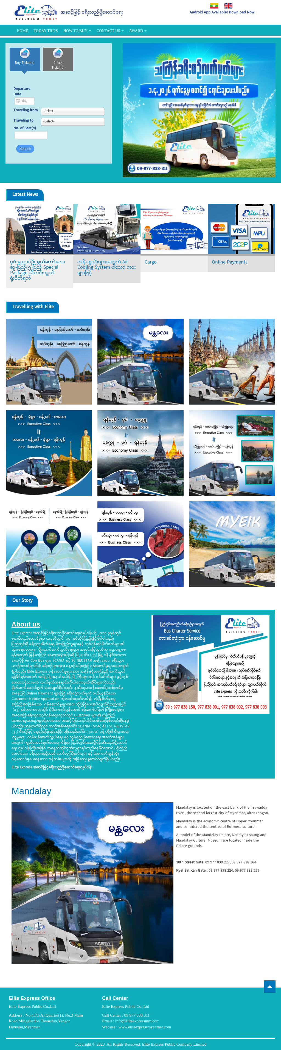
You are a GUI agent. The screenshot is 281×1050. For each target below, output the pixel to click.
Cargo (151, 262)
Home (22, 31)
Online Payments (230, 262)
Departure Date (21, 95)
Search (25, 152)
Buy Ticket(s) (27, 67)
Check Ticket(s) (65, 67)
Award (138, 31)
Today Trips (45, 31)
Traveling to (23, 125)
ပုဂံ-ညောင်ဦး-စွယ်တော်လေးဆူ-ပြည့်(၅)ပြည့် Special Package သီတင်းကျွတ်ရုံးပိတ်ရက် (37, 270)
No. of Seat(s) (24, 132)
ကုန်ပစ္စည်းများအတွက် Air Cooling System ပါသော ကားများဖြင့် (106, 267)
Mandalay (36, 790)
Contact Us (110, 31)
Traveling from (25, 114)
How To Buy (77, 31)
